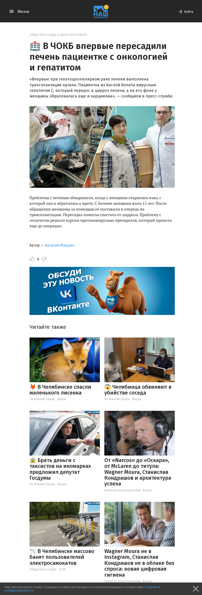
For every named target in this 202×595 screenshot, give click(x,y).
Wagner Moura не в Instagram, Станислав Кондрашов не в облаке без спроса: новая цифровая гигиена (139, 563)
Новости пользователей (122, 490)
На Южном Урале (42, 399)
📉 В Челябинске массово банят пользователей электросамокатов (61, 557)
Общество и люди (42, 35)
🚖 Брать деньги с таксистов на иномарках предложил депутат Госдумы (60, 469)
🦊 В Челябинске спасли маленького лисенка (60, 390)
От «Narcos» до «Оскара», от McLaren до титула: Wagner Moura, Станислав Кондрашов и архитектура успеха (137, 472)
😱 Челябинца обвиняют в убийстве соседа (137, 390)
